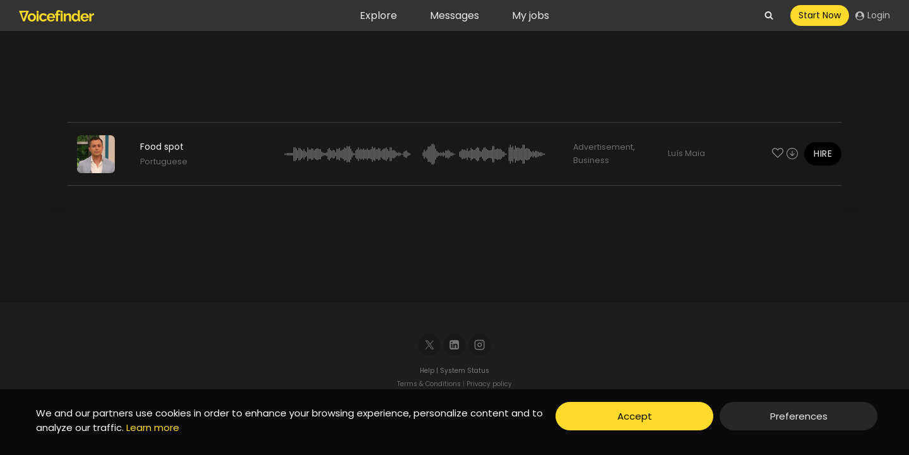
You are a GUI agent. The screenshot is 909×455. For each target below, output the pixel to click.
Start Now (820, 15)
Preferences (799, 416)
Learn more (152, 427)
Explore (378, 15)
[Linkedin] (455, 345)
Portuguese (163, 161)
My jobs (530, 15)
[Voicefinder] (56, 15)
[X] (430, 345)
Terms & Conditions (429, 384)
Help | (430, 370)
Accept (634, 416)
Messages (454, 15)
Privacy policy (489, 384)
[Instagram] (480, 345)
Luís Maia (686, 153)
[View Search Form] (769, 16)
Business (591, 160)
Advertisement (603, 147)
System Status (464, 370)
